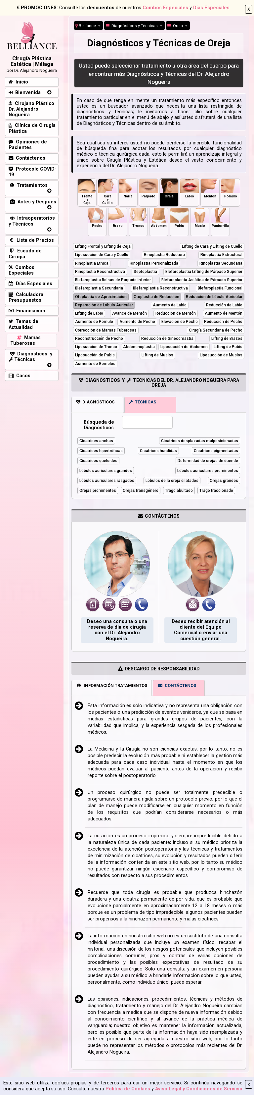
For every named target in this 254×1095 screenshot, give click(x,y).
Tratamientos (28, 185)
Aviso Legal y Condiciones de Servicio (198, 1089)
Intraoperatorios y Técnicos (32, 221)
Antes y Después (32, 202)
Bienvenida (25, 92)
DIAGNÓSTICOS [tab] (95, 401)
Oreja (175, 25)
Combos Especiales (165, 8)
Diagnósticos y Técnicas (132, 25)
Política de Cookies (128, 1089)
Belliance (86, 25)
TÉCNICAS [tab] (142, 401)
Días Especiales (211, 8)
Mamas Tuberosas (25, 340)
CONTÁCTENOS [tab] (176, 685)
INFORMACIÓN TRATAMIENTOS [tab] (111, 685)
